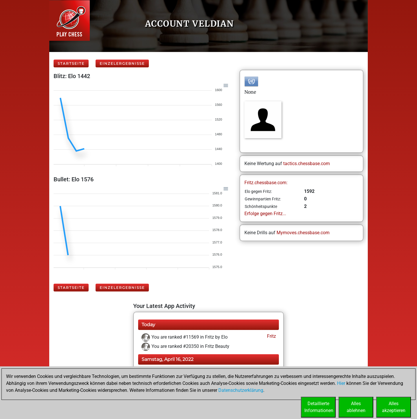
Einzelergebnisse (122, 63)
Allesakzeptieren (393, 407)
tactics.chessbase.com (306, 163)
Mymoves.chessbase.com (303, 232)
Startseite (71, 63)
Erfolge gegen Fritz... (265, 213)
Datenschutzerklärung (240, 390)
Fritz (271, 336)
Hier (341, 383)
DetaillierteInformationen (318, 407)
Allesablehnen (356, 407)
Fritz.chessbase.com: (266, 182)
